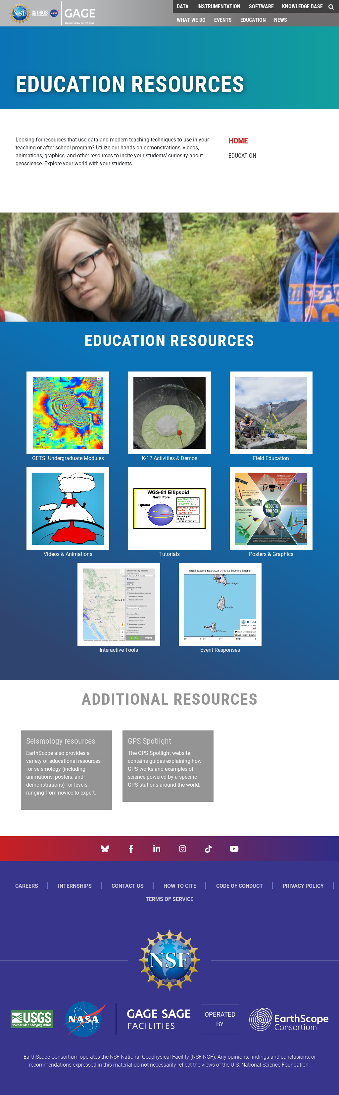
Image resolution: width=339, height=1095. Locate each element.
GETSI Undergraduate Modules (68, 457)
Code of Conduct (239, 885)
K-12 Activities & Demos (169, 457)
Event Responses (220, 649)
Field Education (271, 457)
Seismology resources (60, 740)
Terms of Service (169, 898)
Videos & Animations (68, 553)
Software (261, 6)
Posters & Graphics (271, 553)
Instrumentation (218, 6)
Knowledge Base (302, 6)
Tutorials (169, 553)
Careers (26, 885)
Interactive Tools (119, 649)
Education (253, 19)
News (280, 19)
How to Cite (180, 885)
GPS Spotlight (149, 740)
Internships (75, 885)
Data (183, 6)
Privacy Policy (303, 885)
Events (223, 19)
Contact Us (128, 885)
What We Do (191, 19)
